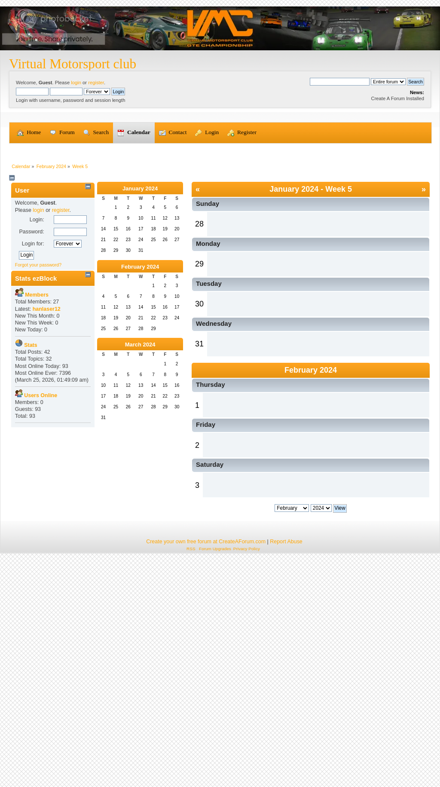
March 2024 (140, 465)
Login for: (33, 364)
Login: (37, 340)
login (76, 82)
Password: (31, 352)
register (96, 82)
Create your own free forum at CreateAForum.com (206, 769)
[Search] (340, 82)
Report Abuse (286, 769)
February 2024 (140, 387)
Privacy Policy (246, 776)
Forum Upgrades (215, 776)
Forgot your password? (38, 385)
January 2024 (140, 309)
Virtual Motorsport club (72, 63)
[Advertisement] (220, 208)
